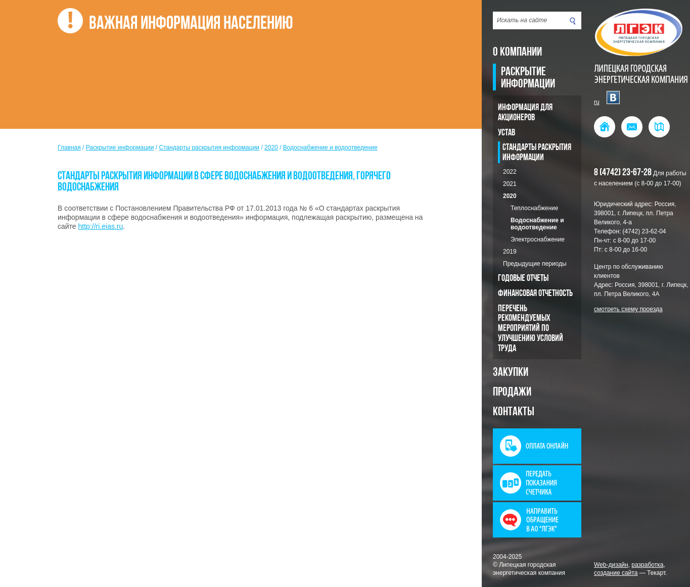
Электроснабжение (538, 239)
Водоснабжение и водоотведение (537, 224)
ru (597, 102)
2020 (510, 196)
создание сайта (615, 572)
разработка (647, 564)
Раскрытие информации (528, 78)
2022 (510, 171)
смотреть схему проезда (628, 309)
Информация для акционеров (525, 113)
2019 (510, 251)
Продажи (512, 392)
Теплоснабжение (534, 208)
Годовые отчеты (523, 278)
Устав (506, 133)
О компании (517, 52)
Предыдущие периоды (535, 263)
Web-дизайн (611, 564)
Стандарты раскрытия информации (536, 153)
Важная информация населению (191, 24)
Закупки (510, 373)
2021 (510, 183)
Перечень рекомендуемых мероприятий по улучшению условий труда (530, 329)
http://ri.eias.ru (100, 226)
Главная (69, 147)
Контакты (513, 412)
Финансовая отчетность (535, 294)
